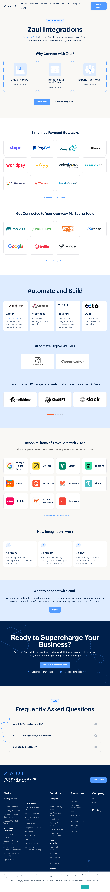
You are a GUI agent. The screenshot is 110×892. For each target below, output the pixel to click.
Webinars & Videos (75, 817)
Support (65, 4)
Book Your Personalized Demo (55, 665)
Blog (72, 811)
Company (76, 4)
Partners (95, 802)
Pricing (44, 4)
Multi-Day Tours (56, 863)
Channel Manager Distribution (32, 809)
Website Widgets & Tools (10, 822)
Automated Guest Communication (10, 816)
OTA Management (32, 843)
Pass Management (32, 813)
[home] (10, 6)
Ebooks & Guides (77, 821)
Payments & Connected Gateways (33, 849)
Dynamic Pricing (31, 824)
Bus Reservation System (56, 814)
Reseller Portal (30, 831)
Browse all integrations (55, 261)
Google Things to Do (33, 828)
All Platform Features (11, 803)
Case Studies (76, 801)
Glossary (74, 832)
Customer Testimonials (76, 806)
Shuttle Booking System (56, 808)
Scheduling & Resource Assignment (12, 848)
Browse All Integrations (63, 102)
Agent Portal (30, 835)
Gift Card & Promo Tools (32, 819)
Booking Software (10, 807)
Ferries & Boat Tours (55, 824)
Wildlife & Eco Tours (55, 859)
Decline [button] (94, 887)
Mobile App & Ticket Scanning (11, 855)
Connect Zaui (30, 37)
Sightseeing (54, 853)
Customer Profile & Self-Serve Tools (10, 842)
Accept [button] (85, 887)
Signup (55, 610)
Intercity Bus (55, 819)
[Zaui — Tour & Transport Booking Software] (20, 773)
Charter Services (56, 829)
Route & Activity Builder (9, 836)
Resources (77, 793)
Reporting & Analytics (12, 811)
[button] (23, 4)
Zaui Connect (30, 839)
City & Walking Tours (55, 848)
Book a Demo (98, 6)
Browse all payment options (55, 197)
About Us (96, 799)
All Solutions (55, 803)
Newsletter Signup (75, 827)
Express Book (8, 860)
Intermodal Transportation (55, 835)
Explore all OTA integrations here (55, 515)
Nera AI (23, 8)
